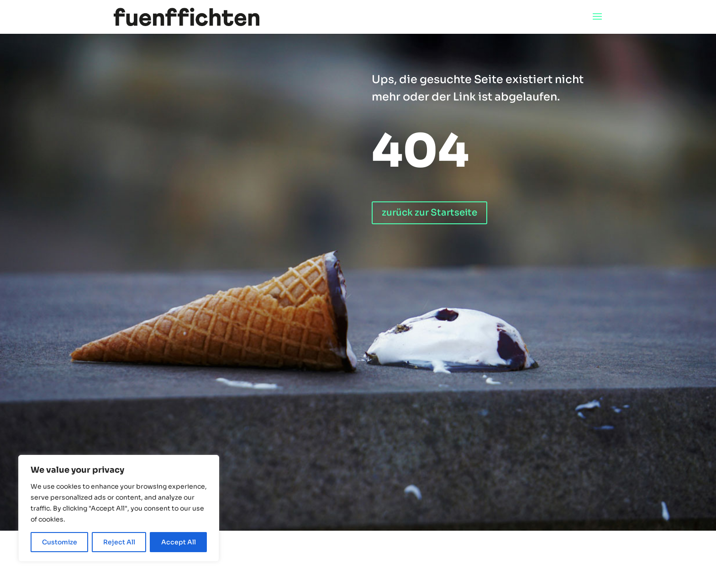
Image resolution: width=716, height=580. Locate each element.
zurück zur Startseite (429, 212)
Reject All (119, 542)
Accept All (178, 542)
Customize (59, 542)
